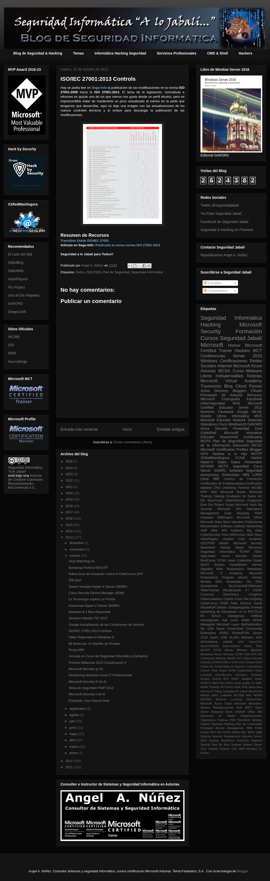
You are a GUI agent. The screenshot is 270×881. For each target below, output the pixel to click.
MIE (216, 479)
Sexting (213, 740)
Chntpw (249, 662)
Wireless (247, 637)
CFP (253, 654)
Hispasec (207, 517)
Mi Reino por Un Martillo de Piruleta (94, 644)
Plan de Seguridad (115, 272)
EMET (235, 678)
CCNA (240, 458)
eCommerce (209, 642)
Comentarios (215, 291)
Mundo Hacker (250, 577)
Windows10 (237, 424)
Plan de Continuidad (249, 724)
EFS (226, 678)
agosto (75, 715)
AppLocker (208, 556)
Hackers (245, 53)
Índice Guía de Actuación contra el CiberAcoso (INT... (106, 574)
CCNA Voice (226, 560)
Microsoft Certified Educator (231, 405)
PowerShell (229, 437)
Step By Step (220, 744)
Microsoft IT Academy (221, 573)
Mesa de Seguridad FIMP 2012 (91, 688)
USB (223, 637)
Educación (241, 445)
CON (235, 662)
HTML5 (229, 683)
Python (204, 732)
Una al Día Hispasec (24, 295)
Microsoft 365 (229, 509)
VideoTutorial (209, 590)
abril (73, 740)
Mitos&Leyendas (223, 707)
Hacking (210, 325)
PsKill (258, 728)
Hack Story (254, 534)
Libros (221, 416)
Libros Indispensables (222, 376)
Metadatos (254, 569)
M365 (246, 620)
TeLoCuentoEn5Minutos (245, 586)
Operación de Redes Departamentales (231, 715)
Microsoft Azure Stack (216, 703)
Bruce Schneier (224, 654)
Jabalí (244, 691)
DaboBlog (16, 262)
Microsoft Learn (228, 624)
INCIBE (14, 337)
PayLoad (216, 724)
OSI (11, 345)
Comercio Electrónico (219, 594)
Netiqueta (217, 711)
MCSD (257, 445)
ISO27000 (93, 272)
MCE (258, 416)
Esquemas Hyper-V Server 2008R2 (94, 606)
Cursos (209, 338)
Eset (203, 504)
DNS (217, 488)
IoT (237, 691)
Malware (254, 370)
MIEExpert (225, 517)
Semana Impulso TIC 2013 (87, 618)
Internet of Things (211, 691)
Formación (249, 331)
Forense (244, 488)
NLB (239, 707)
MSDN (258, 695)
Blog (228, 386)
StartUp (205, 744)
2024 (70, 468)
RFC (213, 732)
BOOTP (205, 650)
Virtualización (231, 590)
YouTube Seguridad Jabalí (221, 214)
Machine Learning (229, 699)
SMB (259, 732)
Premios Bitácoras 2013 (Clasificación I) (97, 662)
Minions (205, 707)
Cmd (258, 428)
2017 (70, 512)
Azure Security (214, 428)
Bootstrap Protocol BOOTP (88, 568)
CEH (247, 654)
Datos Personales (246, 462)
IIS (202, 616)
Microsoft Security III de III (87, 682)
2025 (70, 461)
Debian (222, 607)
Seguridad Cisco (247, 466)
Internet (225, 366)
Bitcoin (229, 650)
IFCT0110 (255, 612)
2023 (70, 474)
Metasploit (207, 624)
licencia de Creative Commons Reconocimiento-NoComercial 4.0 (25, 482)
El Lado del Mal (20, 254)
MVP (203, 492)
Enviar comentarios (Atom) (133, 442)
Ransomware (209, 526)
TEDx (258, 552)
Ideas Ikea (255, 687)
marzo (75, 746)
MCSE (257, 412)
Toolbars (224, 748)
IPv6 (244, 687)
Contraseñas (254, 666)
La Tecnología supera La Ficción (91, 599)
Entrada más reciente (79, 429)
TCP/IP (245, 552)
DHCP (205, 564)
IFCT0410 (226, 687)
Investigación (209, 620)
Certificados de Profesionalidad (222, 483)
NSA (219, 582)
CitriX (258, 662)
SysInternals (209, 586)
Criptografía (231, 399)
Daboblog (229, 488)
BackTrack (215, 500)
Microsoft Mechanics (248, 703)
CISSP (257, 590)
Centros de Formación (243, 479)
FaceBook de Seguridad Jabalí (224, 222)
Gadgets (247, 678)
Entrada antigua (170, 429)
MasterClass (254, 699)
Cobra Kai (206, 666)
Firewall (256, 607)
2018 (70, 506)
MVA (236, 403)
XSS (259, 637)
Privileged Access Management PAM (226, 728)
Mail (214, 492)
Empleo (219, 564)
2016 (70, 518)
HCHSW (207, 466)
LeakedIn (226, 695)
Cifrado (256, 391)
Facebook (254, 399)
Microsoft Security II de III (86, 694)
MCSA (224, 370)
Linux (204, 479)
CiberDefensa (234, 500)
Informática (240, 416)
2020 (70, 493)
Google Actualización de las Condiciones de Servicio (106, 624)
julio (73, 721)
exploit (227, 642)
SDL (243, 732)
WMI (241, 748)
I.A (240, 612)
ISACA (216, 616)
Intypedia (228, 691)
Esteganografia (239, 607)
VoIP (203, 530)
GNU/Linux (237, 534)
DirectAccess (223, 674)
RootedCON (240, 633)
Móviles (205, 582)
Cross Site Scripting (248, 599)
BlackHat (256, 650)
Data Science (241, 603)
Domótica (241, 674)
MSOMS (205, 699)
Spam (214, 637)
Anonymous (209, 475)
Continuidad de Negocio (229, 666)
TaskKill (213, 748)
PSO (233, 720)
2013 (70, 537)
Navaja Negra (232, 547)
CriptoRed (208, 433)
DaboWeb (16, 271)
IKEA (237, 687)
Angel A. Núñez (92, 265)
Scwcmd (205, 736)
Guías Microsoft (237, 504)
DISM (224, 603)
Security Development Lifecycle (232, 736)
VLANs (234, 637)
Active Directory (214, 391)
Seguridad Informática (231, 318)
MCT (257, 350)
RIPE (12, 353)
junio (73, 728)
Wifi (224, 530)
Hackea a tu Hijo (229, 454)
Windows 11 (254, 748)
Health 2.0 (248, 683)
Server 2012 (250, 408)
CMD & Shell (217, 53)
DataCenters (246, 670)
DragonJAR (17, 312)
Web (214, 530)
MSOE (257, 620)
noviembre (78, 549)
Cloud (241, 386)
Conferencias (212, 356)
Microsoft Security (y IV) (85, 669)
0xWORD (15, 304)
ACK (241, 641)
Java (251, 691)
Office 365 (255, 711)
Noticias (254, 376)
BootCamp (208, 560)
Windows (209, 360)
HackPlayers (18, 279)
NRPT (248, 707)
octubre (75, 556)
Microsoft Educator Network (223, 420)
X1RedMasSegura (214, 458)
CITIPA (216, 662)
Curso (238, 370)
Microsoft (211, 345)
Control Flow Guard (213, 670)
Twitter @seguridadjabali (219, 205)
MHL (249, 695)
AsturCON (255, 641)
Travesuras (210, 386)
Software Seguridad (245, 470)
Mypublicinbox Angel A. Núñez (224, 255)
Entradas (213, 283)
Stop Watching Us (81, 561)
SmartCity (243, 740)
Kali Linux (230, 620)
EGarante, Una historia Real (88, 700)
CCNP (239, 654)
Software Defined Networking (241, 526)
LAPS (214, 695)
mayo (74, 734)
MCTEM (239, 695)
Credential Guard (249, 560)
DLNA (232, 670)
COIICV (226, 662)
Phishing (229, 724)
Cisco (222, 424)
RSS (259, 582)
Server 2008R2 (213, 470)
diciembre (77, 543)
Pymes (255, 386)
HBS (246, 475)
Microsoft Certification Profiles (224, 450)
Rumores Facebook (217, 412)
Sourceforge (17, 362)
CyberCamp (208, 603)
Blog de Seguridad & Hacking (37, 53)
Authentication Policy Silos (242, 646)
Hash (238, 683)
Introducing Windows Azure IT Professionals (100, 675)
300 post (74, 580)
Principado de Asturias (221, 395)
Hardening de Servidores (218, 612)
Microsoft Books (233, 492)
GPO (204, 454)
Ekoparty (243, 513)
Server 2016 (247, 356)
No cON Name (212, 628)
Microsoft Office (249, 517)
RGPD (227, 732)
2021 (70, 487)
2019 (70, 499)
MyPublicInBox (251, 624)
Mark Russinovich (230, 569)
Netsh (229, 711)
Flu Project (16, 287)
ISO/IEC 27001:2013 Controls (90, 631)
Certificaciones (234, 360)
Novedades (234, 582)
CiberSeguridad (212, 403)
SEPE (251, 732)
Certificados (253, 437)
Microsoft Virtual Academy (231, 380)
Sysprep (236, 744)
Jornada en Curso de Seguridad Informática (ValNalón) (108, 656)
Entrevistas (230, 475)
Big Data (254, 530)
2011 (70, 767)
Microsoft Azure (247, 366)
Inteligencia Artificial (245, 616)
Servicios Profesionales (176, 53)
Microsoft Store (211, 522)
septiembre (78, 708)
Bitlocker (242, 650)
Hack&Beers (238, 564)
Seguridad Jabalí (241, 338)
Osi (248, 582)
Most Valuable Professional (242, 522)
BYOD (218, 650)
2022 (70, 480)
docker (204, 752)
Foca (225, 534)
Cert (241, 662)
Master (224, 543)
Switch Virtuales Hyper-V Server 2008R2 (97, 586)
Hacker (256, 458)
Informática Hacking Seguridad (120, 53)
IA (245, 612)
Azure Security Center (241, 556)
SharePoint (227, 740)
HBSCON (218, 683)
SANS (236, 732)
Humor (234, 345)
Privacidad (241, 428)
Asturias (208, 370)
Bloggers (239, 391)
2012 (70, 761)
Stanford (257, 740)
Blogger (256, 450)
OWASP (240, 711)
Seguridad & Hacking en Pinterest (226, 230)
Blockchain (207, 654)
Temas (78, 53)
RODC (223, 633)
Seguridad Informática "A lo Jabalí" (25, 470)
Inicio (127, 429)
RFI (219, 732)
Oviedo (206, 416)
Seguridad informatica (147, 272)
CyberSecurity (210, 534)
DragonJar (254, 500)
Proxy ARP (76, 650)
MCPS (205, 441)
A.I (247, 590)
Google (242, 412)
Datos (80, 272)
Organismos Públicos (214, 720)
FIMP (258, 513)
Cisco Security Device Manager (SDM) (96, 593)
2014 (70, 531)
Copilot (228, 599)
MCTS (223, 466)
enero (74, 753)
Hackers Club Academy (242, 539)
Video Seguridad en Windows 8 (91, 637)
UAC (234, 748)
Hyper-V (206, 462)
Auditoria (236, 530)
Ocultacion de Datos (241, 496)
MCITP (256, 454)
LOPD (257, 475)
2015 (70, 525)
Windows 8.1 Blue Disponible (89, 612)
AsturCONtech (209, 646)
